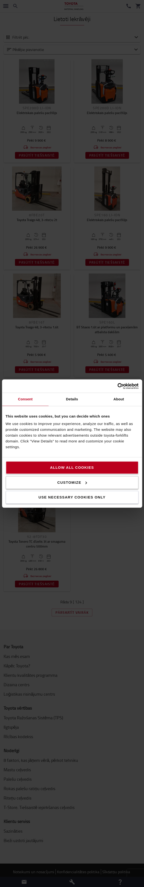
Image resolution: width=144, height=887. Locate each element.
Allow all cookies (72, 467)
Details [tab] (72, 399)
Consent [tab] (25, 399)
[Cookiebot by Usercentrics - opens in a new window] (117, 386)
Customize (72, 482)
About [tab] (118, 399)
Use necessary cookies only (72, 497)
